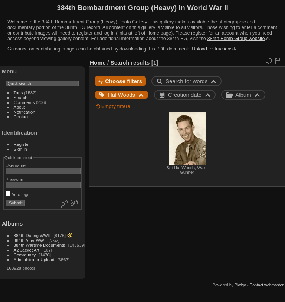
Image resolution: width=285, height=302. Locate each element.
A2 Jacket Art (26, 249)
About (19, 107)
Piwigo (240, 285)
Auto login (18, 194)
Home (98, 62)
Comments (24, 102)
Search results (130, 62)
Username (16, 165)
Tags (18, 92)
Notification (24, 111)
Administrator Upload (34, 259)
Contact (21, 116)
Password (15, 179)
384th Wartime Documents (39, 245)
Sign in (20, 149)
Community (25, 254)
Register (22, 144)
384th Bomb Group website (236, 38)
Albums (12, 223)
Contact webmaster (267, 285)
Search (20, 97)
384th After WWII (30, 240)
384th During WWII (32, 235)
